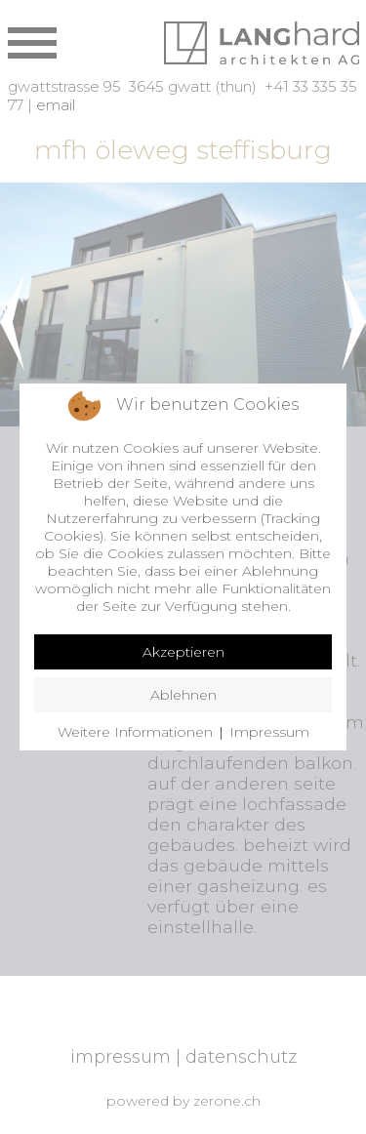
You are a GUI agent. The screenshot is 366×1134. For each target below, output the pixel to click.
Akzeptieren (183, 652)
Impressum (269, 732)
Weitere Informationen (135, 732)
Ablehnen (183, 695)
